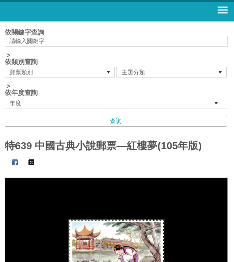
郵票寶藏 (45, 11)
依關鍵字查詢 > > (117, 68)
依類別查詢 (21, 62)
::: (7, 24)
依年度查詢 (21, 93)
